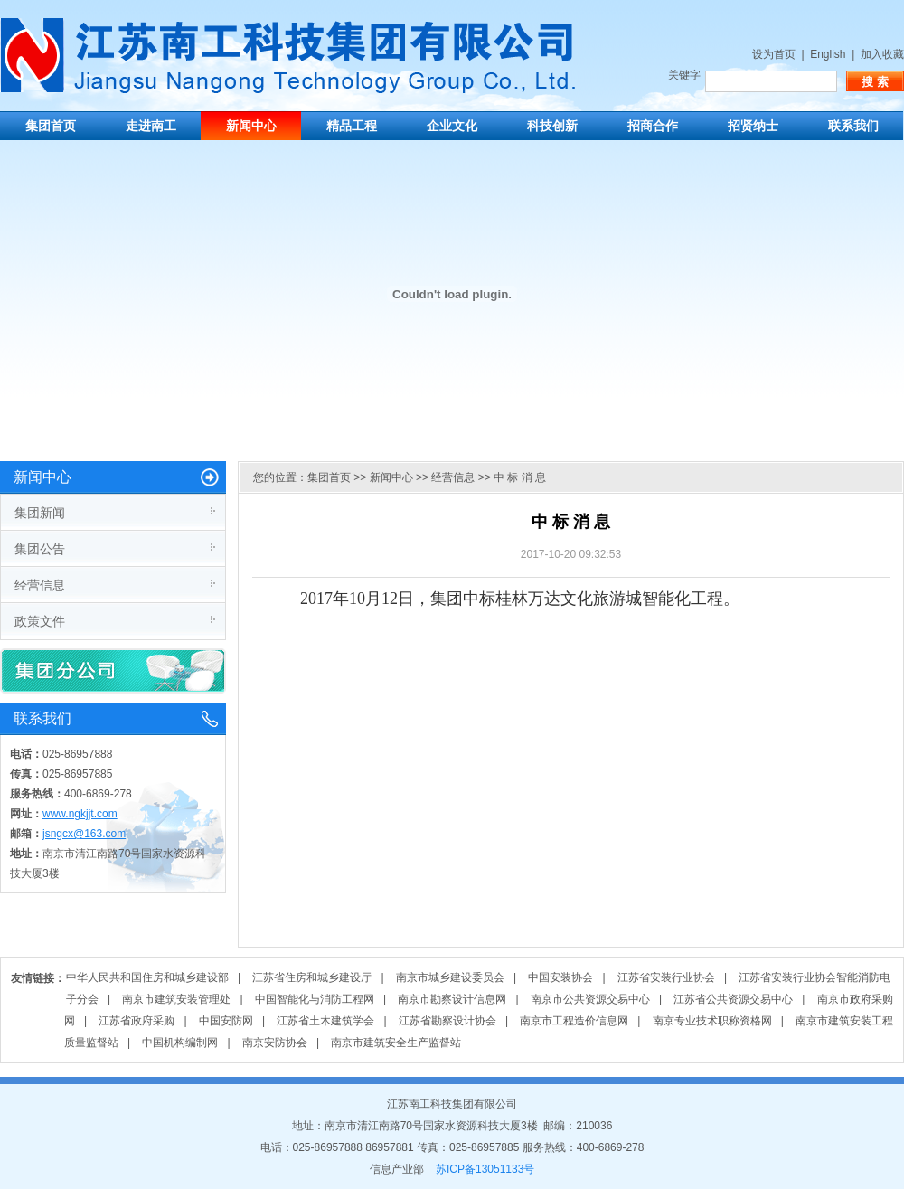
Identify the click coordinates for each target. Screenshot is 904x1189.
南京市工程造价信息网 (574, 1020)
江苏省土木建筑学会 (325, 1020)
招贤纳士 (753, 125)
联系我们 (853, 125)
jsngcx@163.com (84, 833)
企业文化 (452, 125)
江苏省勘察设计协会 (447, 1020)
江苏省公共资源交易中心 (733, 999)
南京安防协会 (274, 1042)
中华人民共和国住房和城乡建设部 (147, 977)
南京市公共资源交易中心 (590, 999)
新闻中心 (251, 125)
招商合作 (652, 125)
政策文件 (39, 621)
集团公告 (39, 549)
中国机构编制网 (180, 1042)
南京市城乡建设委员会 (450, 977)
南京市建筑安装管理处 (176, 999)
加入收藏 (882, 54)
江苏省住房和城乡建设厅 (312, 977)
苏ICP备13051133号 (485, 1169)
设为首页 (774, 54)
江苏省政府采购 (136, 1020)
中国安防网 (226, 1020)
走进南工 (151, 125)
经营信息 (39, 585)
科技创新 (552, 125)
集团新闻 (39, 512)
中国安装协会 (560, 977)
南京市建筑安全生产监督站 (396, 1042)
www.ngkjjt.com (80, 813)
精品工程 (351, 125)
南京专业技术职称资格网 (712, 1020)
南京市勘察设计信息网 (452, 999)
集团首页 (50, 125)
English (827, 54)
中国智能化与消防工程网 (314, 999)
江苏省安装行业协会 (666, 977)
